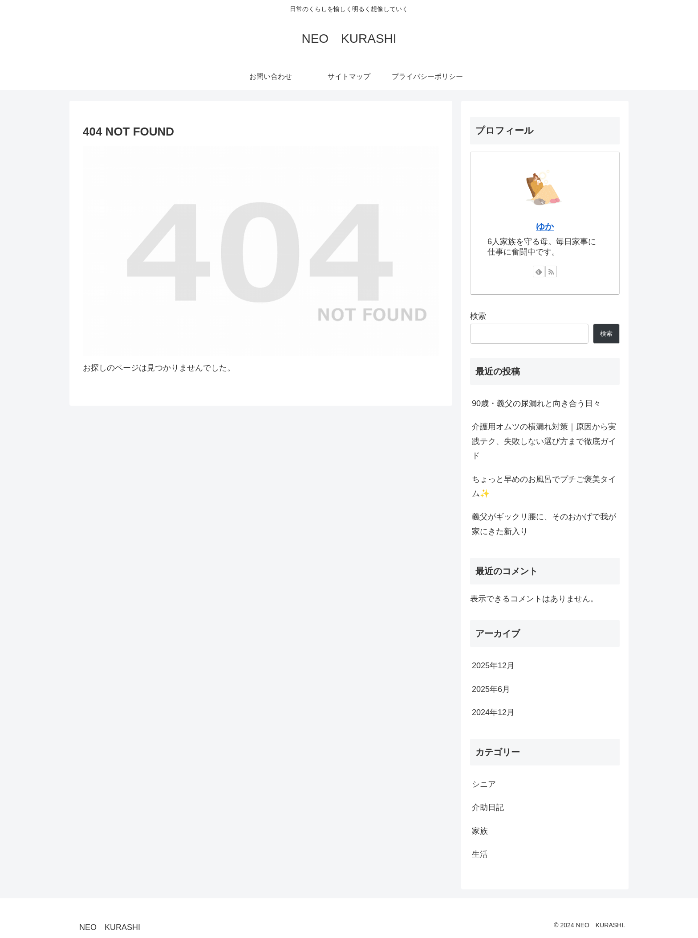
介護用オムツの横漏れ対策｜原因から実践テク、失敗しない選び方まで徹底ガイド (544, 441)
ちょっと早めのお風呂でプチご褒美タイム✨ (544, 486)
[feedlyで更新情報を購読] (538, 271)
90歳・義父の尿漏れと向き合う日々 (536, 403)
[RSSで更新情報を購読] (551, 271)
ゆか (545, 226)
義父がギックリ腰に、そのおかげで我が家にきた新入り (544, 523)
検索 (478, 316)
